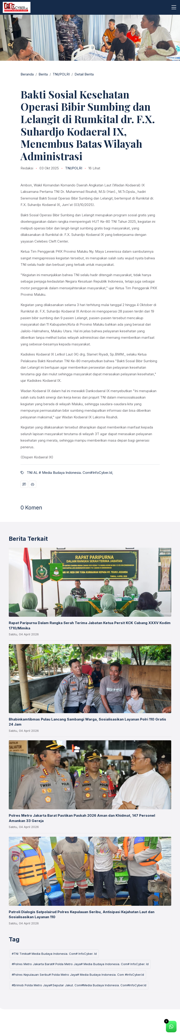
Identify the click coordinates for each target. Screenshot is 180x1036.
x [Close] (166, 1021)
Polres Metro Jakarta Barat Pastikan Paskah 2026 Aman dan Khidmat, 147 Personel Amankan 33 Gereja (82, 818)
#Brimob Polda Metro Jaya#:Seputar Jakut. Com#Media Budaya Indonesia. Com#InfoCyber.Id (79, 985)
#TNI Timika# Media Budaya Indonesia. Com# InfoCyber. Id (54, 953)
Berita (43, 74)
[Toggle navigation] (173, 7)
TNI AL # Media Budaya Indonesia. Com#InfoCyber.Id (69, 472)
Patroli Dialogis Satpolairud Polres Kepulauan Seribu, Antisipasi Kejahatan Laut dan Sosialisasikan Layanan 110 (81, 914)
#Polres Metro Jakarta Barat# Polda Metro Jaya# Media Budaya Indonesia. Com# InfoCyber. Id (80, 964)
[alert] (171, 1027)
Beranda (27, 74)
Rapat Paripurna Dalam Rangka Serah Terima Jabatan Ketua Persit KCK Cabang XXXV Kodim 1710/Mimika (90, 625)
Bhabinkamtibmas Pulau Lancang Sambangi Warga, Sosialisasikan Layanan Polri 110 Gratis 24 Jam (87, 722)
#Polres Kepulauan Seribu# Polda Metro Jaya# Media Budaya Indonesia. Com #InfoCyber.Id (78, 974)
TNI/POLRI (61, 74)
